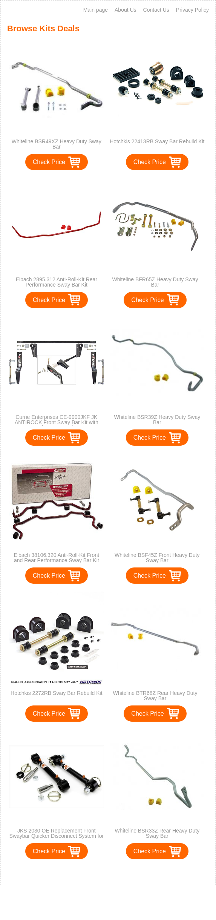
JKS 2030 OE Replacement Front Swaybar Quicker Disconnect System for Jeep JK (56, 836)
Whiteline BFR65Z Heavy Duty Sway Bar (155, 282)
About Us (125, 10)
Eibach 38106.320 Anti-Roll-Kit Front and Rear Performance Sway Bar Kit (56, 557)
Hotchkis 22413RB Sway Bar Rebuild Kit (157, 141)
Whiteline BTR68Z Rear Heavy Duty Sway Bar (155, 695)
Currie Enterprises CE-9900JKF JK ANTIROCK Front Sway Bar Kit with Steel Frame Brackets (56, 422)
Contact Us (156, 10)
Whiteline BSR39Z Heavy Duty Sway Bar (157, 419)
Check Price (49, 162)
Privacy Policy (192, 10)
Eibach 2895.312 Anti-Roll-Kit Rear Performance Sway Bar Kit (56, 282)
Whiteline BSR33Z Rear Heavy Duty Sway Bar (157, 833)
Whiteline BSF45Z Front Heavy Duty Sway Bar (157, 557)
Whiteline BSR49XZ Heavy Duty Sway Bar (56, 144)
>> (122, 871)
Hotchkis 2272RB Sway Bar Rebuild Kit (57, 693)
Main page (95, 10)
